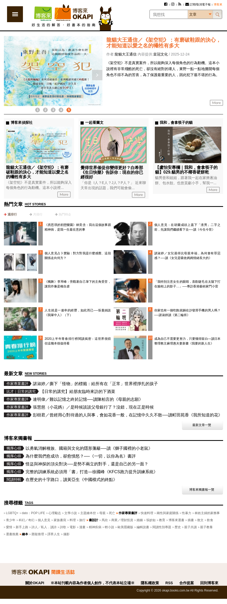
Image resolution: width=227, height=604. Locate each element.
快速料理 (147, 513)
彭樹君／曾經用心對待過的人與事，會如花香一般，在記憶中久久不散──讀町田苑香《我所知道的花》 (127, 415)
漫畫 (82, 527)
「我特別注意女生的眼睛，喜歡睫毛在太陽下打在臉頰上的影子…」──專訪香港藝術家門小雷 (187, 284)
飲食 (210, 520)
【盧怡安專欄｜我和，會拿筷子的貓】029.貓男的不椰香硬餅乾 (186, 169)
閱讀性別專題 (161, 527)
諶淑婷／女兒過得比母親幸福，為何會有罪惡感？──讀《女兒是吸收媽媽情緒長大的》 (187, 255)
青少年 (10, 520)
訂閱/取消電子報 (198, 4)
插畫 (191, 520)
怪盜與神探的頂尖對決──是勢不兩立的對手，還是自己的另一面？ (87, 464)
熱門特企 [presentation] (65, 214)
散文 (200, 520)
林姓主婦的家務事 (207, 513)
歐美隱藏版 (125, 527)
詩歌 (63, 527)
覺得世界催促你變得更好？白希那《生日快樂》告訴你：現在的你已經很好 (112, 172)
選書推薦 (12, 534)
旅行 (82, 520)
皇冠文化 (160, 54)
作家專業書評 (128, 513)
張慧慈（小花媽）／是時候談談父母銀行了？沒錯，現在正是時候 (93, 407)
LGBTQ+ (12, 513)
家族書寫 (60, 520)
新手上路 (22, 527)
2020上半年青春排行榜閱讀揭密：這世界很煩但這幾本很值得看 (78, 341)
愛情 (9, 527)
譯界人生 (53, 534)
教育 (162, 520)
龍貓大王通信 (126, 54)
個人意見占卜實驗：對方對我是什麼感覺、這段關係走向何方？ (78, 255)
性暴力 (186, 513)
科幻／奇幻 (26, 520)
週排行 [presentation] (12, 214)
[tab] (10, 214)
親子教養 (206, 527)
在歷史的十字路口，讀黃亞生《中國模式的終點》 (71, 479)
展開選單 (15, 14)
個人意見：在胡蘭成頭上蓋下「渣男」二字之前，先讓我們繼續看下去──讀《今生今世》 (187, 227)
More (216, 102)
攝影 (66, 534)
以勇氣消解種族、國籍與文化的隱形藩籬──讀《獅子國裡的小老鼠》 (89, 448)
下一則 (97, 75)
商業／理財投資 (122, 520)
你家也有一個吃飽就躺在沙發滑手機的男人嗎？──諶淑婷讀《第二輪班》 (187, 313)
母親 (102, 513)
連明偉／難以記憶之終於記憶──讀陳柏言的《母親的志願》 (88, 399)
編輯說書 (143, 527)
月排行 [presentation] (37, 214)
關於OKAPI (34, 583)
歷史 (178, 527)
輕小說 (109, 527)
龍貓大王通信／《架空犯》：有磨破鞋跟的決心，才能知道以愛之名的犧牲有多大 (163, 42)
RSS (169, 583)
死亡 (112, 513)
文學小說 (70, 513)
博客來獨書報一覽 (201, 489)
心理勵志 (54, 513)
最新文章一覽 (201, 425)
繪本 (25, 534)
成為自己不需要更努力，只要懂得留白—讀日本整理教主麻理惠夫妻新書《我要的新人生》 (187, 341)
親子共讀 (190, 527)
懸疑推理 (38, 534)
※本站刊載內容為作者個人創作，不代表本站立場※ (92, 583)
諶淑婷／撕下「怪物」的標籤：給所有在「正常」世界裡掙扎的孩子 (95, 383)
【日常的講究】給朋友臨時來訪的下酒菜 (77, 391)
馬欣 (105, 520)
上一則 (9, 75)
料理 (73, 520)
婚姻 (140, 520)
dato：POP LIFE (33, 513)
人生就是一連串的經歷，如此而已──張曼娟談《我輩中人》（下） (78, 313)
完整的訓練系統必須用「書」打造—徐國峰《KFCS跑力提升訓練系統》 (92, 472)
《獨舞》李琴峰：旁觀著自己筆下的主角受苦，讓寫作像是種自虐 (78, 284)
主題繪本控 (88, 513)
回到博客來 (209, 583)
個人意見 (44, 520)
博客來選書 (176, 520)
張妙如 (151, 520)
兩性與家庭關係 (168, 513)
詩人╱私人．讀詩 (44, 527)
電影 (73, 527)
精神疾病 (95, 527)
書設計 (93, 520)
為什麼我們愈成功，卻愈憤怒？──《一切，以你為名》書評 (81, 456)
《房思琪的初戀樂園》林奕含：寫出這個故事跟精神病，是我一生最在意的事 (78, 227)
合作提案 (186, 583)
